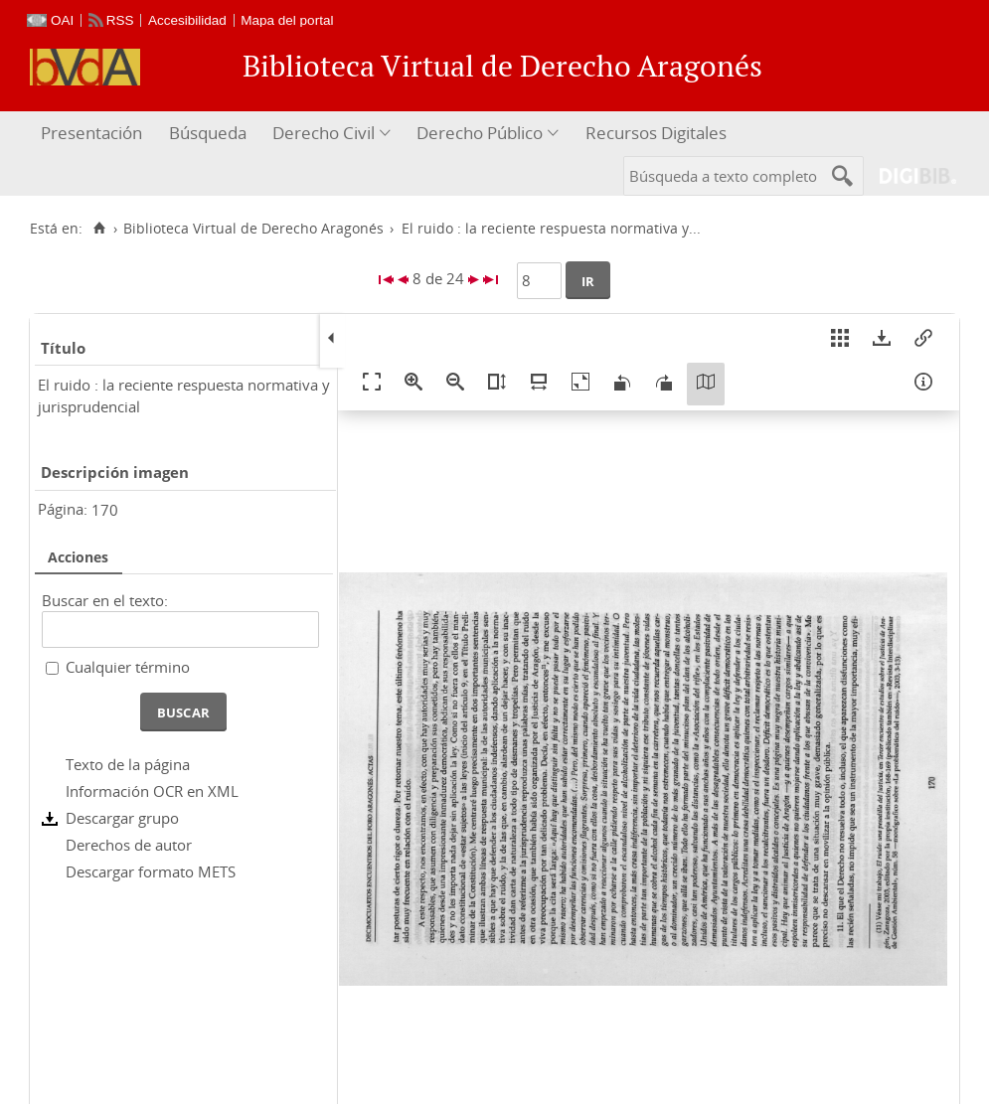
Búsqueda (208, 132)
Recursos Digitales (656, 132)
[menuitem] (94, 133)
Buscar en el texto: (105, 600)
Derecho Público (479, 132)
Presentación (91, 132)
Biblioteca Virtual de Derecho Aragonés (253, 228)
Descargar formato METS (151, 871)
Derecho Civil (323, 132)
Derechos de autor (129, 845)
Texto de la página (128, 764)
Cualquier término (128, 667)
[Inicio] (98, 229)
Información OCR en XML (152, 791)
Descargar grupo (122, 818)
